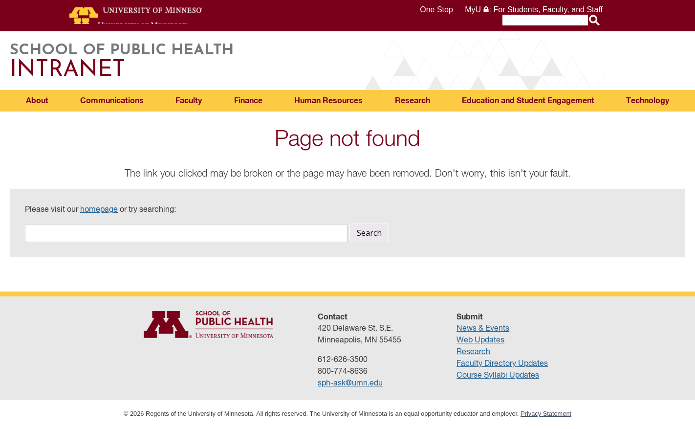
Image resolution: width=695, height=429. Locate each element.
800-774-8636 (343, 373)
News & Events (482, 330)
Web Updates (480, 342)
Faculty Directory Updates (502, 365)
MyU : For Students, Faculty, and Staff (534, 9)
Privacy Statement (546, 415)
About (37, 102)
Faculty (188, 102)
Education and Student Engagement (528, 102)
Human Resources (328, 102)
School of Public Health (347, 62)
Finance (248, 102)
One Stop (436, 9)
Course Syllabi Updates (497, 377)
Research (412, 102)
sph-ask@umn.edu (350, 385)
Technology (647, 102)
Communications (112, 102)
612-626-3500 (343, 361)
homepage (99, 211)
